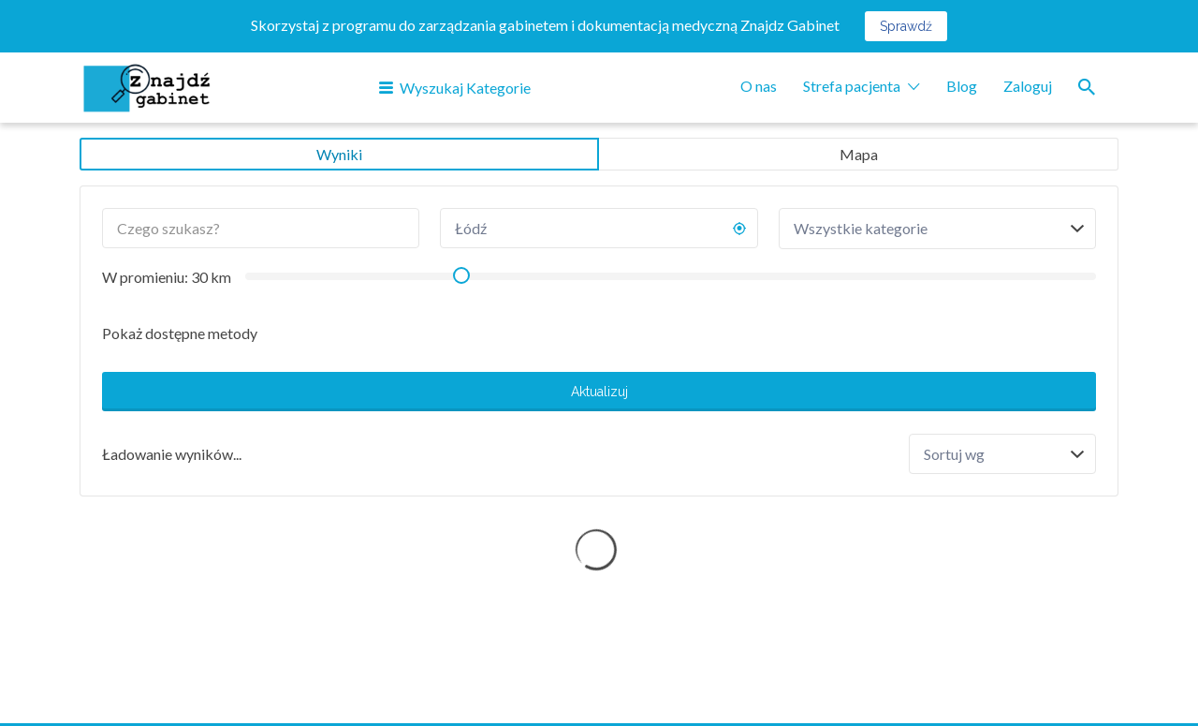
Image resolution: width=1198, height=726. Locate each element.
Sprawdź (906, 26)
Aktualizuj (599, 391)
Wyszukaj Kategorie (465, 87)
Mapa (859, 154)
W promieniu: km (166, 277)
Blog (961, 86)
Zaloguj (1027, 86)
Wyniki (339, 154)
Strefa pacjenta (851, 86)
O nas (758, 86)
